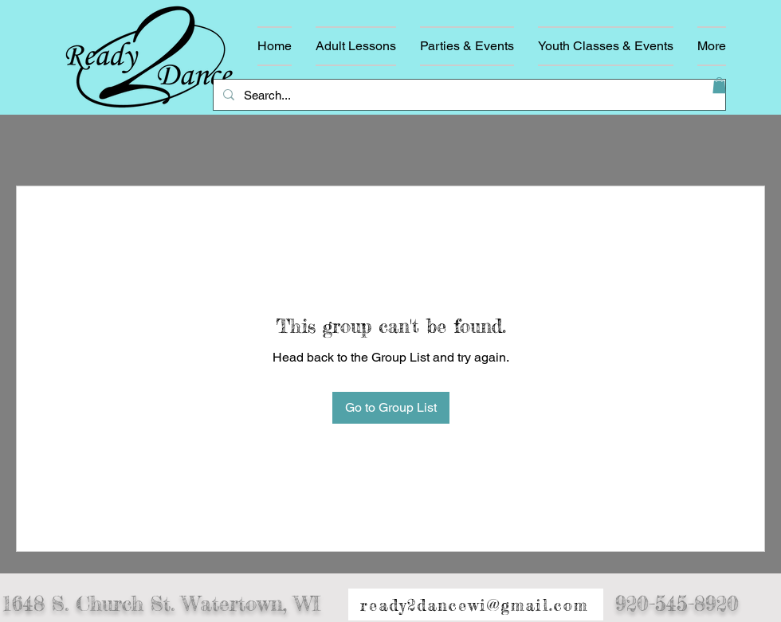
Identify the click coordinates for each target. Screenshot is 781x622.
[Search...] (468, 95)
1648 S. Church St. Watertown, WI (161, 604)
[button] (719, 85)
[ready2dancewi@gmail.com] (475, 605)
